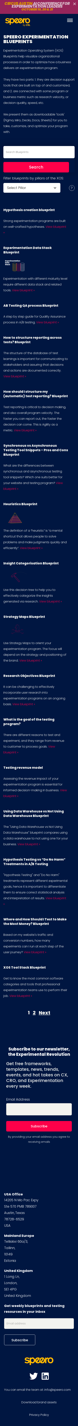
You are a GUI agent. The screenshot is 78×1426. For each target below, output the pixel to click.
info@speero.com (57, 1390)
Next (44, 1012)
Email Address (18, 1099)
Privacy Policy (39, 1415)
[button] (31, 188)
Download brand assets (39, 1402)
